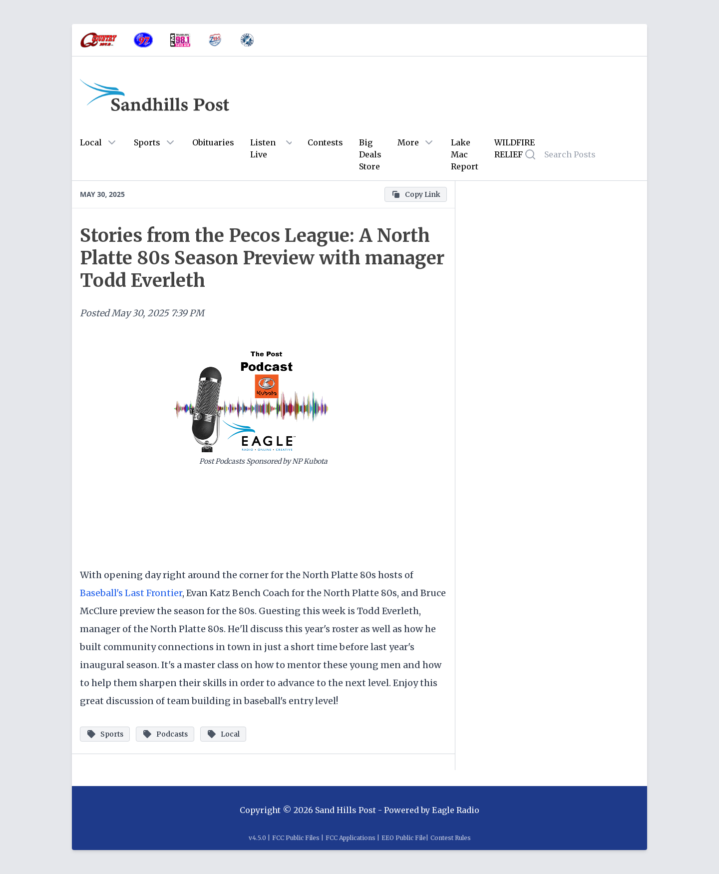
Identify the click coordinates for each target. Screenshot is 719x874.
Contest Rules (450, 838)
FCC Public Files (296, 838)
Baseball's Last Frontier (131, 593)
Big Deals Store (370, 154)
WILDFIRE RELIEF (514, 148)
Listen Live (263, 148)
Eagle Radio (455, 810)
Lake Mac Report (464, 154)
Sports (147, 142)
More (408, 142)
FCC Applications (350, 838)
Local (91, 142)
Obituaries (213, 142)
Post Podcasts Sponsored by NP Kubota (263, 461)
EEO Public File (403, 838)
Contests (325, 142)
